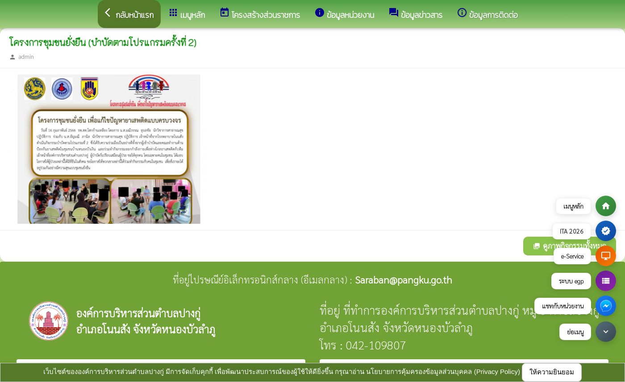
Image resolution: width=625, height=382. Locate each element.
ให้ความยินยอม (551, 372)
